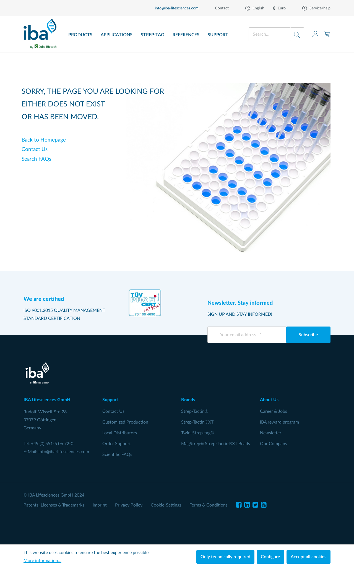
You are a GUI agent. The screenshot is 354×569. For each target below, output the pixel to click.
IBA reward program (279, 422)
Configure (270, 557)
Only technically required (225, 557)
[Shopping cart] (327, 34)
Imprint (100, 505)
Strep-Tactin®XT (197, 422)
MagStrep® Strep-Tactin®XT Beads (215, 444)
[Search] (297, 34)
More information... (42, 560)
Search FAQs (36, 159)
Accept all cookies (308, 557)
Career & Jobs (273, 411)
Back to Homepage (44, 140)
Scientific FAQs (117, 454)
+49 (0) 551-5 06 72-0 (52, 444)
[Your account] (315, 34)
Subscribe (308, 335)
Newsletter (270, 433)
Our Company (273, 444)
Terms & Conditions (209, 505)
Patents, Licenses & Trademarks (54, 505)
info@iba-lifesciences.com (63, 452)
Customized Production (125, 422)
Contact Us (35, 149)
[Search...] (269, 34)
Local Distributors (119, 433)
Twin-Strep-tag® (197, 433)
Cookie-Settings (166, 505)
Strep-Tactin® (194, 411)
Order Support (116, 444)
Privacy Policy (128, 505)
